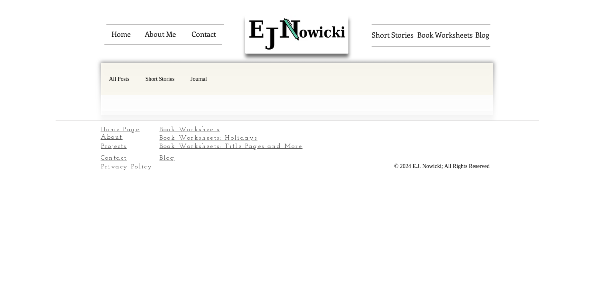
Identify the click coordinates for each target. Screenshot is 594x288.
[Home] (121, 34)
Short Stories (159, 79)
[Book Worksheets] (445, 35)
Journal (198, 79)
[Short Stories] (393, 35)
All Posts (119, 79)
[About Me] (160, 34)
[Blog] (482, 35)
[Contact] (203, 34)
